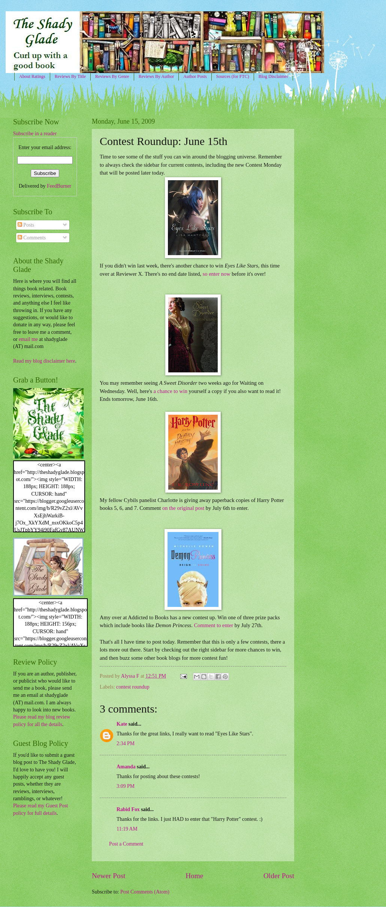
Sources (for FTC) (232, 76)
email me (28, 339)
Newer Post (109, 876)
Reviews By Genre (112, 76)
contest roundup (133, 687)
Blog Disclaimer (273, 76)
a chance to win (171, 391)
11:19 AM (127, 829)
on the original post (183, 508)
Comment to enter (213, 625)
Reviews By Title (70, 76)
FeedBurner (59, 186)
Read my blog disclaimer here (44, 361)
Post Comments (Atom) (144, 892)
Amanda (126, 767)
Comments (32, 238)
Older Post (278, 876)
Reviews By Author (156, 76)
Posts (26, 225)
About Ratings (32, 76)
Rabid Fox (128, 809)
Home (194, 876)
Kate (122, 724)
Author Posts (194, 76)
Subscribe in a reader (35, 133)
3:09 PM (126, 786)
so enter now (216, 274)
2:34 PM (126, 743)
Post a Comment (126, 844)
